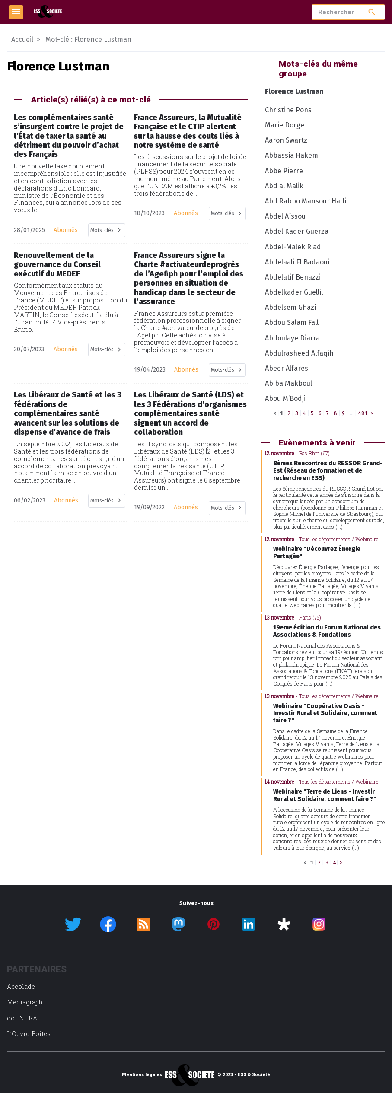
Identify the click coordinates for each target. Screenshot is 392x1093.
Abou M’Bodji (285, 398)
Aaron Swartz (286, 140)
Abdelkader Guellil (294, 292)
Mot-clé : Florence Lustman (88, 39)
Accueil (22, 39)
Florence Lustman (294, 91)
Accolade (21, 986)
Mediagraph (25, 1002)
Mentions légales (142, 1074)
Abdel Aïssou (285, 216)
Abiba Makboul (288, 383)
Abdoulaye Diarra (292, 338)
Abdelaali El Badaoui (297, 262)
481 (362, 413)
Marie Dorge (284, 125)
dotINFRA (22, 1018)
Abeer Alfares (286, 368)
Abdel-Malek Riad (293, 247)
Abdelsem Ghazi (290, 307)
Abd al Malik (284, 186)
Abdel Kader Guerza (296, 231)
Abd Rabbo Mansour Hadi (305, 201)
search (371, 11)
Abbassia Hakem (291, 155)
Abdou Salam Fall (292, 322)
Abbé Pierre (284, 171)
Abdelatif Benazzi (293, 277)
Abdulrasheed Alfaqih (299, 353)
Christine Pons (288, 110)
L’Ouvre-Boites (29, 1033)
